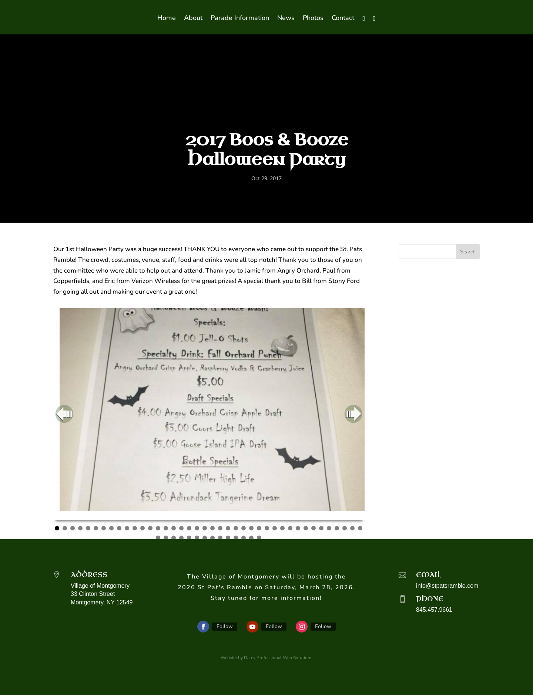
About (193, 18)
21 (212, 528)
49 (220, 538)
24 (236, 528)
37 (337, 528)
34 (313, 528)
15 (166, 528)
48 (212, 538)
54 (259, 538)
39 (352, 528)
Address (89, 574)
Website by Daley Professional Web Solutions (266, 658)
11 (135, 528)
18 (189, 528)
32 (298, 528)
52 (243, 538)
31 (290, 528)
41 (158, 538)
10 (127, 528)
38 (344, 528)
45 (189, 538)
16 (173, 528)
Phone (429, 598)
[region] (209, 414)
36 (329, 528)
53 (251, 538)
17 (181, 528)
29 (274, 528)
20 (204, 528)
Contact (343, 18)
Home (166, 18)
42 (166, 538)
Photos (313, 18)
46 (197, 538)
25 (243, 528)
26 (251, 528)
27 (259, 528)
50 (228, 538)
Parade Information (240, 18)
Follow (225, 626)
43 (173, 538)
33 (306, 528)
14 (158, 528)
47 (204, 538)
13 (150, 528)
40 (360, 528)
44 (181, 538)
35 (321, 528)
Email (428, 574)
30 (282, 528)
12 (142, 528)
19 (197, 528)
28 (267, 528)
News (286, 18)
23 (228, 528)
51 (236, 538)
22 (220, 528)
